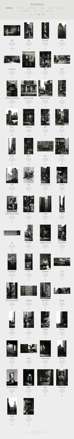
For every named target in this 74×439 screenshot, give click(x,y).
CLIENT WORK (32, 8)
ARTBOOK (51, 8)
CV (42, 11)
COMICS (42, 8)
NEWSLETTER (50, 11)
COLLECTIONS (20, 8)
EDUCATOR (61, 8)
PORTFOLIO (9, 8)
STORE (35, 11)
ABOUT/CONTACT (24, 11)
